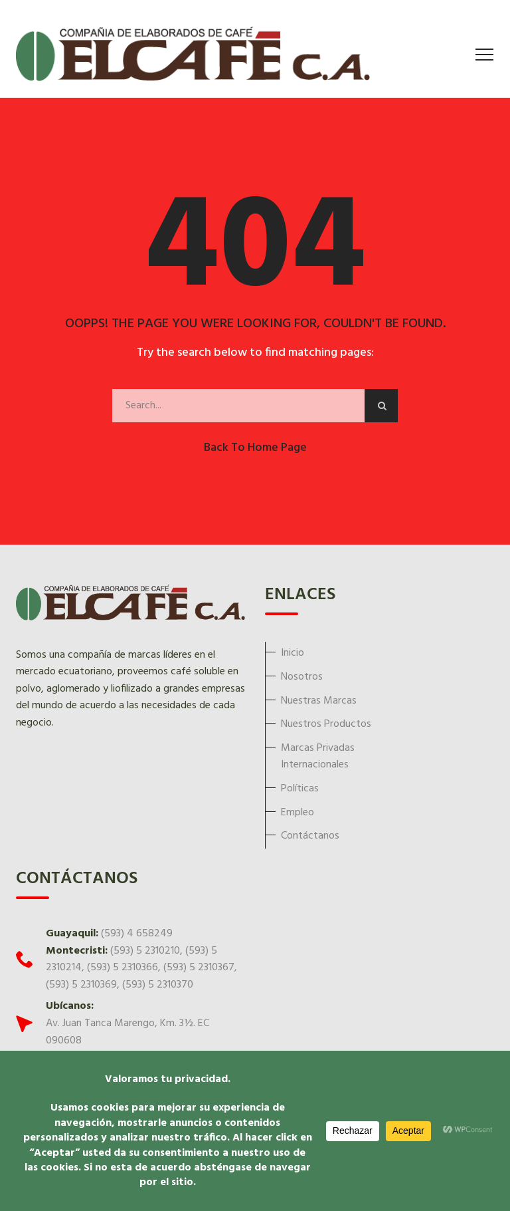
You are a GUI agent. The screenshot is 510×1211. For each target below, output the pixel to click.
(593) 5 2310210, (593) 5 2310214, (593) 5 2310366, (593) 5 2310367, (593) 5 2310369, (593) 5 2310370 (141, 968)
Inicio (292, 653)
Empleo (297, 812)
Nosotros (302, 677)
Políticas (300, 788)
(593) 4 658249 (137, 933)
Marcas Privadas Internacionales (318, 757)
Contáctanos (310, 836)
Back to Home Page (255, 448)
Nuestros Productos (326, 724)
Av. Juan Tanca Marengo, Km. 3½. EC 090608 (127, 1032)
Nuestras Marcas (319, 701)
